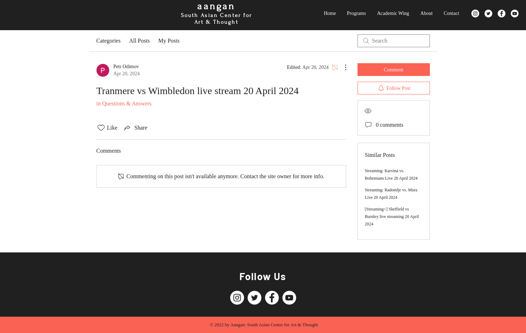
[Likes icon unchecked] (101, 128)
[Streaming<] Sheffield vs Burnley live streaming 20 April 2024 (392, 216)
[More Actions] (342, 67)
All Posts (139, 41)
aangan (216, 6)
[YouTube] (515, 13)
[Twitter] (488, 13)
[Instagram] (475, 13)
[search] (394, 40)
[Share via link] (135, 128)
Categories (108, 41)
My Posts (168, 41)
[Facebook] (501, 13)
